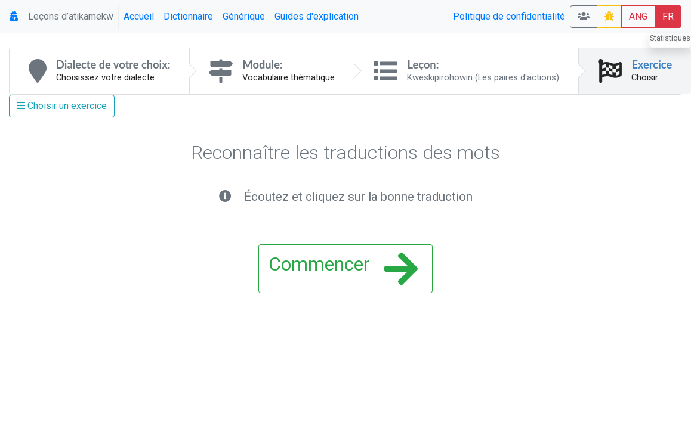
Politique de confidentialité (509, 16)
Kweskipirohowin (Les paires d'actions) (483, 77)
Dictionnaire (188, 16)
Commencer (343, 269)
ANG (638, 16)
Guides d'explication (316, 16)
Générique (244, 16)
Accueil (139, 16)
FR (668, 16)
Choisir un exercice (62, 105)
